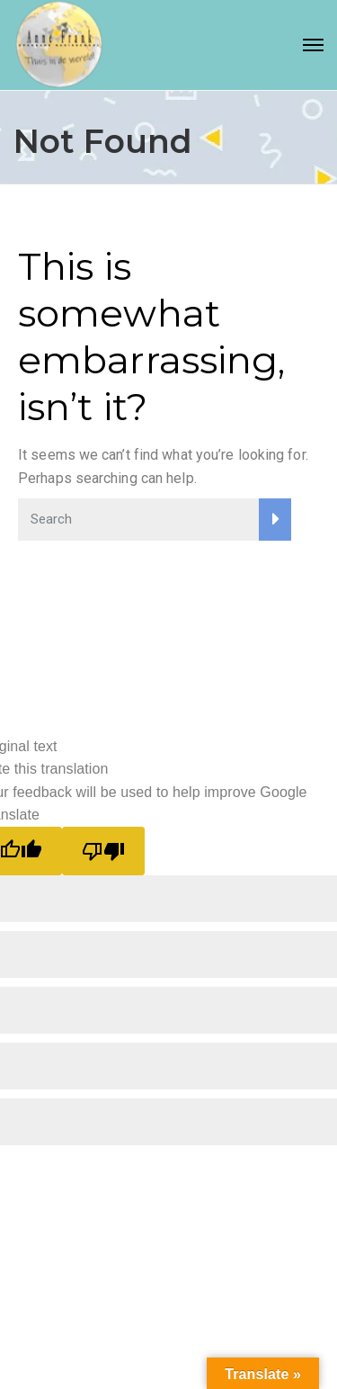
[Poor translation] (103, 851)
